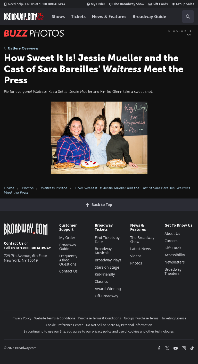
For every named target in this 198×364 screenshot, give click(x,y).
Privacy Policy (21, 318)
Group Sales (183, 4)
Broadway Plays (108, 260)
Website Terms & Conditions (54, 318)
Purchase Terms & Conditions (99, 318)
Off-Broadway (106, 295)
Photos (28, 188)
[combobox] (186, 16)
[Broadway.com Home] (24, 16)
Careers (170, 240)
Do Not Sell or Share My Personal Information (119, 325)
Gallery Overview (21, 48)
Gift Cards (158, 4)
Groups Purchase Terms (141, 318)
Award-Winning (108, 288)
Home (9, 188)
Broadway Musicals (103, 250)
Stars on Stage (107, 267)
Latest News (140, 248)
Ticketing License (174, 318)
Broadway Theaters (173, 271)
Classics (101, 281)
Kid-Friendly (105, 274)
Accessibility (174, 254)
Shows (58, 16)
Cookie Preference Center (64, 325)
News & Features (109, 16)
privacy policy (101, 331)
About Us (172, 233)
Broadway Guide (149, 16)
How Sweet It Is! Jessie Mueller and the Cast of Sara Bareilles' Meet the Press (97, 190)
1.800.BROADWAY (34, 4)
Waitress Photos (54, 188)
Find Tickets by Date (107, 239)
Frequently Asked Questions (68, 260)
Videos (136, 255)
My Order (96, 4)
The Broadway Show (126, 4)
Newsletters (174, 262)
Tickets (78, 16)
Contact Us (13, 243)
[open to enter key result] (188, 16)
